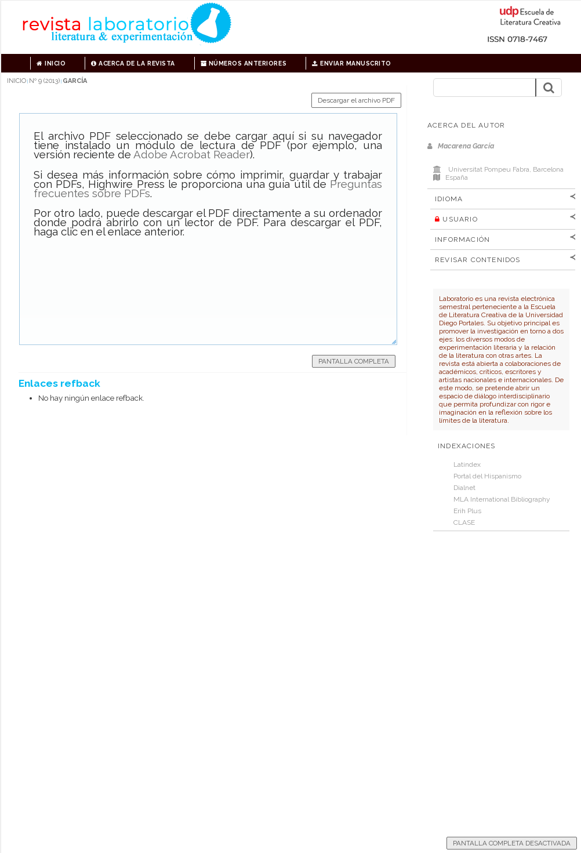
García (75, 81)
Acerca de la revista (133, 63)
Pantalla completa (353, 361)
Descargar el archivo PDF (356, 100)
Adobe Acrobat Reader (191, 154)
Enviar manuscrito (351, 63)
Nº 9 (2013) (44, 81)
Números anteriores (243, 63)
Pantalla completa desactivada (512, 843)
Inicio (51, 63)
